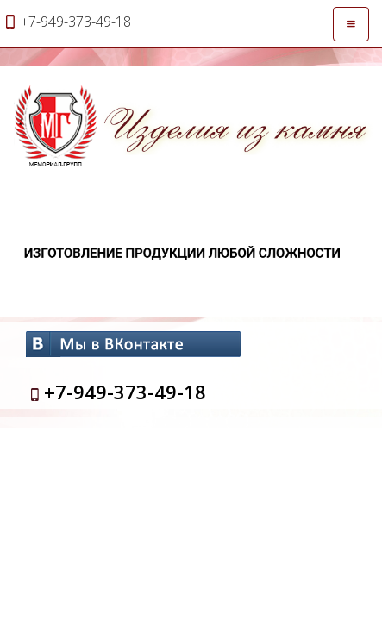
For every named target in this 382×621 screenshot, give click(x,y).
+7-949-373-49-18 (125, 392)
